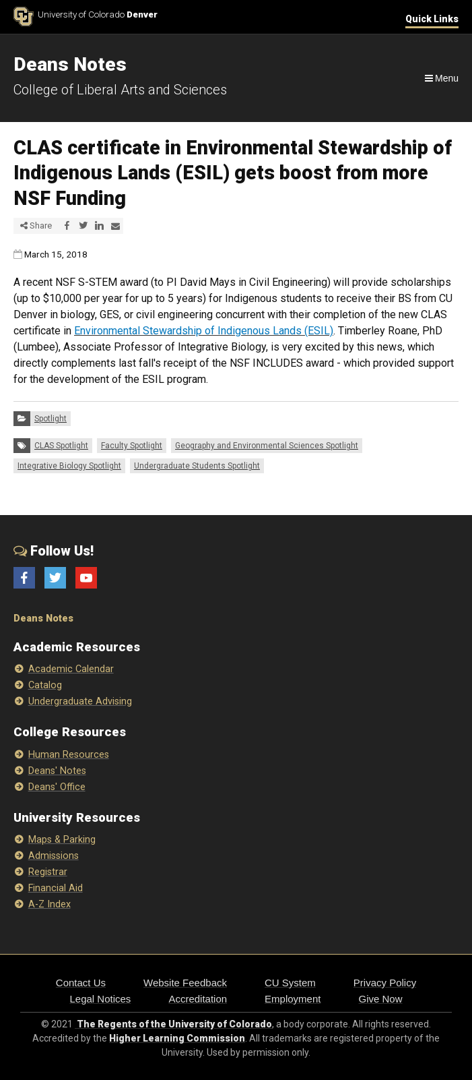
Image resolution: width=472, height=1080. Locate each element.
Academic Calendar (71, 669)
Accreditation (197, 998)
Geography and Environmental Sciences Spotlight (266, 445)
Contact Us (81, 982)
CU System (290, 982)
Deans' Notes (57, 771)
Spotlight (50, 418)
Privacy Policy (384, 982)
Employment (293, 998)
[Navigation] (441, 78)
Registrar (47, 872)
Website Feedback (185, 982)
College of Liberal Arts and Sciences (120, 90)
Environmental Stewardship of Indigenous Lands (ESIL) (203, 330)
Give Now (380, 998)
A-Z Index (49, 904)
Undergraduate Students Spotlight (197, 466)
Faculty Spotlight (131, 445)
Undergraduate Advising (80, 701)
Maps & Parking (62, 839)
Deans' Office (57, 787)
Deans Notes (43, 618)
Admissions (53, 856)
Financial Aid (55, 888)
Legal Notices (100, 998)
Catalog (45, 685)
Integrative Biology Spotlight (69, 466)
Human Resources (68, 754)
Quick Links (432, 18)
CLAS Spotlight (61, 445)
